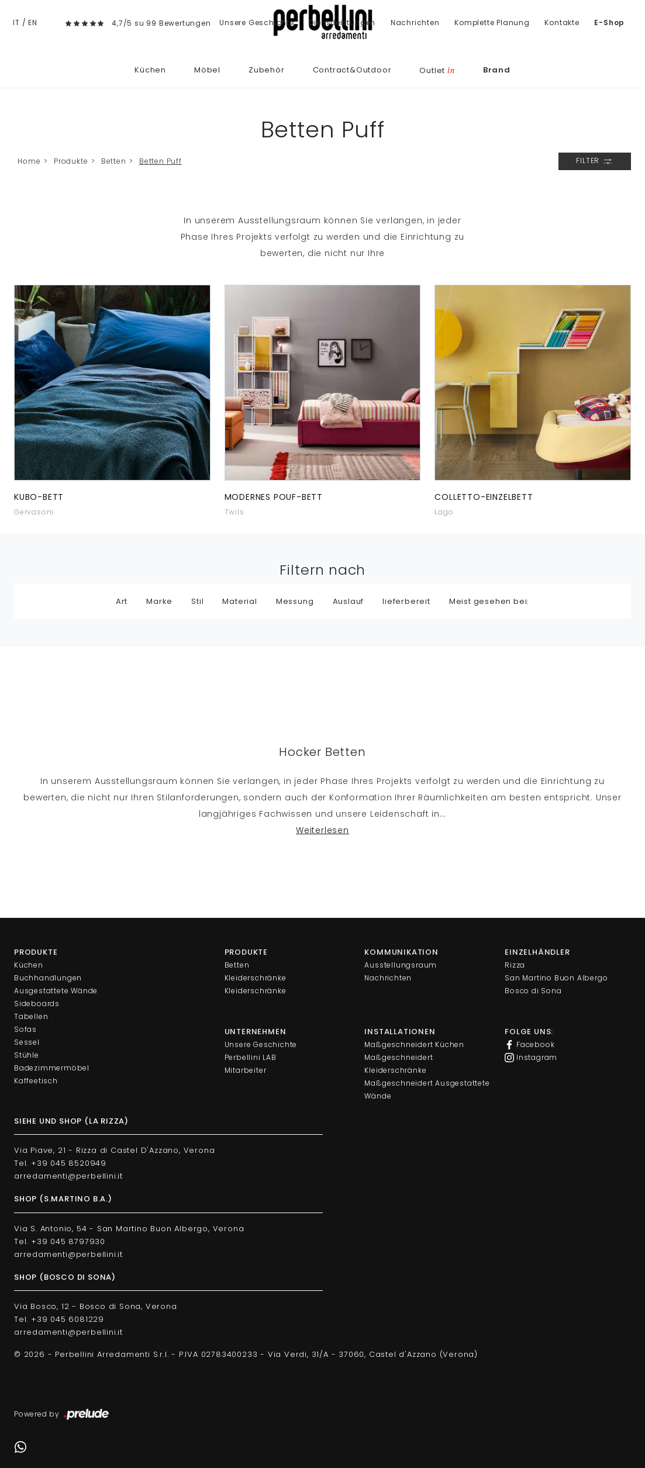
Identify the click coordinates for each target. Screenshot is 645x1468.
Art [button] (121, 601)
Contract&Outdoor (352, 69)
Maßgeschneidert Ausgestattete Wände (426, 1089)
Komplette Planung (492, 22)
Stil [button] (197, 601)
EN (32, 22)
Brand (497, 69)
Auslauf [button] (348, 601)
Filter (594, 161)
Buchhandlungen (48, 978)
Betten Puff (160, 161)
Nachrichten (415, 22)
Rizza (515, 965)
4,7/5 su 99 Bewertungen (161, 23)
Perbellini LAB (251, 1057)
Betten (113, 161)
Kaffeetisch (36, 1081)
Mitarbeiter (246, 1070)
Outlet (436, 70)
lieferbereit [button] (406, 601)
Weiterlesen (322, 830)
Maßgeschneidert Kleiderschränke (398, 1063)
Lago (443, 512)
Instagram (531, 1057)
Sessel (27, 1042)
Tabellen (31, 1016)
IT (16, 22)
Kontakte (561, 22)
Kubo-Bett (39, 497)
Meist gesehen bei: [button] (489, 601)
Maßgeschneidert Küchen (414, 1044)
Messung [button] (295, 601)
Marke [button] (159, 601)
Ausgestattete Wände (56, 991)
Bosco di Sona (533, 991)
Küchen (150, 69)
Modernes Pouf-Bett (274, 497)
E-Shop (609, 22)
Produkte (71, 161)
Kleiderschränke (256, 978)
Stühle (26, 1055)
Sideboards (37, 1003)
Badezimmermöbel (51, 1068)
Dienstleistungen (342, 22)
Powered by (62, 1414)
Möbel (207, 69)
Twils (234, 512)
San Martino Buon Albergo (556, 978)
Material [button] (239, 601)
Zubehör (267, 69)
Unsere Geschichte (256, 22)
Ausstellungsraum (400, 965)
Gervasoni (34, 512)
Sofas (25, 1029)
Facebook (529, 1044)
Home (29, 161)
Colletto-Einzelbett (483, 497)
